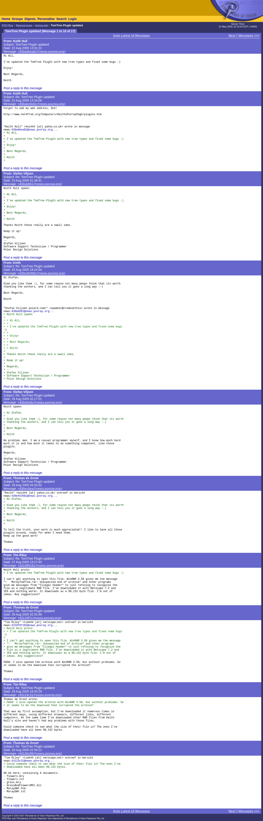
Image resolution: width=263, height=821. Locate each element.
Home (6, 19)
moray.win (41, 25)
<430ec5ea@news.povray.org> (40, 488)
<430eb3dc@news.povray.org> (40, 402)
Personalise (46, 19)
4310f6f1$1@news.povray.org (31, 625)
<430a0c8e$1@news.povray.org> (42, 104)
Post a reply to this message (23, 88)
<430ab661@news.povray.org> (40, 184)
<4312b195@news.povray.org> (40, 753)
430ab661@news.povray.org (30, 311)
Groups (17, 19)
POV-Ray (7, 25)
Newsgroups (24, 25)
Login (72, 19)
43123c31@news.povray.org (30, 760)
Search (61, 19)
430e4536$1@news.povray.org (31, 496)
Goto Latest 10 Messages (131, 35)
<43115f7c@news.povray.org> (39, 618)
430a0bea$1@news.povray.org (31, 129)
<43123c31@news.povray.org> (40, 695)
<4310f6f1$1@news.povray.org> (41, 565)
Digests (30, 19)
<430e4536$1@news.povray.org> (42, 273)
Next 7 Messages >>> (244, 35)
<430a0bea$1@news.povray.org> (42, 51)
